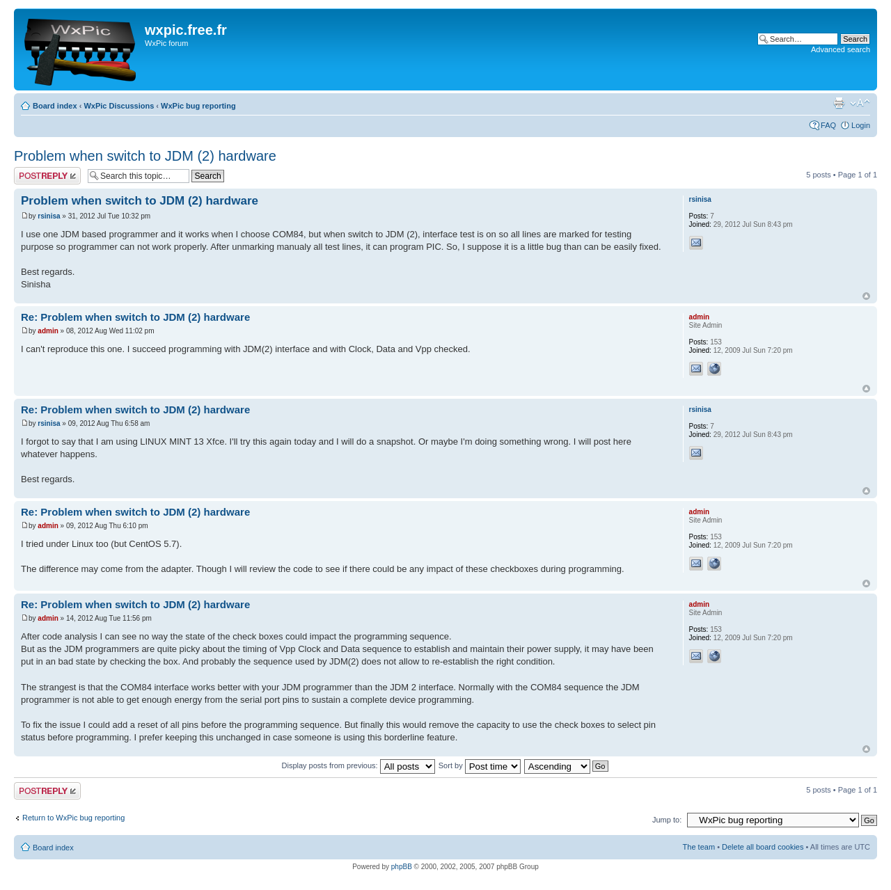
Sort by (480, 765)
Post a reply (47, 175)
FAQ (828, 125)
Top (866, 296)
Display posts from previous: (358, 765)
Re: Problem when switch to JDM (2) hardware (135, 317)
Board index (55, 106)
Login (860, 125)
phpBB (401, 867)
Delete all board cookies (762, 847)
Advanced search (840, 49)
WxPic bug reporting (198, 106)
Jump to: (666, 820)
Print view (838, 103)
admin (48, 331)
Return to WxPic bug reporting (73, 817)
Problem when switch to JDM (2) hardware (145, 156)
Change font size (860, 103)
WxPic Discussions (119, 106)
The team (699, 847)
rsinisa (49, 216)
